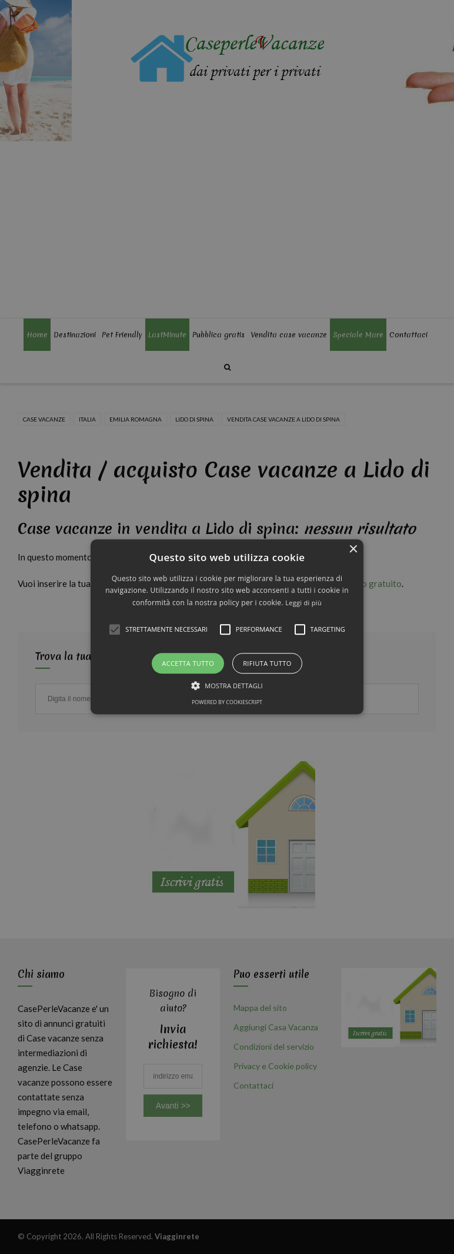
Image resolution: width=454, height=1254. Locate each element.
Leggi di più (303, 602)
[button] (227, 626)
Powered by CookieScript (227, 702)
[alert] (227, 627)
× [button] (353, 549)
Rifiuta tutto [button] (267, 663)
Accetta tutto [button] (188, 663)
